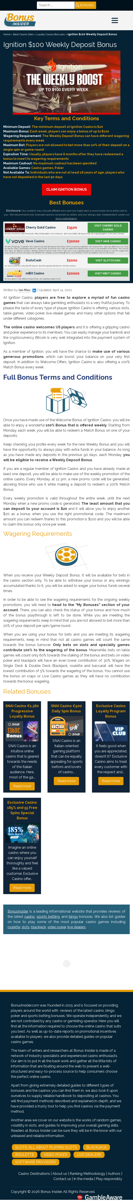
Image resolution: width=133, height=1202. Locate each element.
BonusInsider (18, 911)
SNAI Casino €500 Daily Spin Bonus (66, 708)
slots (26, 927)
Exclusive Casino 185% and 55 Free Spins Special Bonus (22, 810)
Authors (114, 1174)
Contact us (62, 1179)
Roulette (24, 1155)
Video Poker (55, 1155)
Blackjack (96, 1147)
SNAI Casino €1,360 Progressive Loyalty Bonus (22, 711)
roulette (14, 927)
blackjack (38, 927)
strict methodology (66, 218)
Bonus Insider (51, 1192)
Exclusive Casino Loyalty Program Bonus (111, 711)
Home (6, 34)
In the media (83, 1179)
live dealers (76, 927)
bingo (73, 917)
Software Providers (35, 1162)
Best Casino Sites (23, 34)
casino (29, 917)
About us (60, 1174)
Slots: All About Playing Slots (46, 1147)
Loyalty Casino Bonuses (50, 34)
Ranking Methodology (87, 1174)
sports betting (48, 917)
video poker (57, 927)
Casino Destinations (34, 1174)
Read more (22, 786)
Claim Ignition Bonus (66, 189)
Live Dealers (89, 1155)
